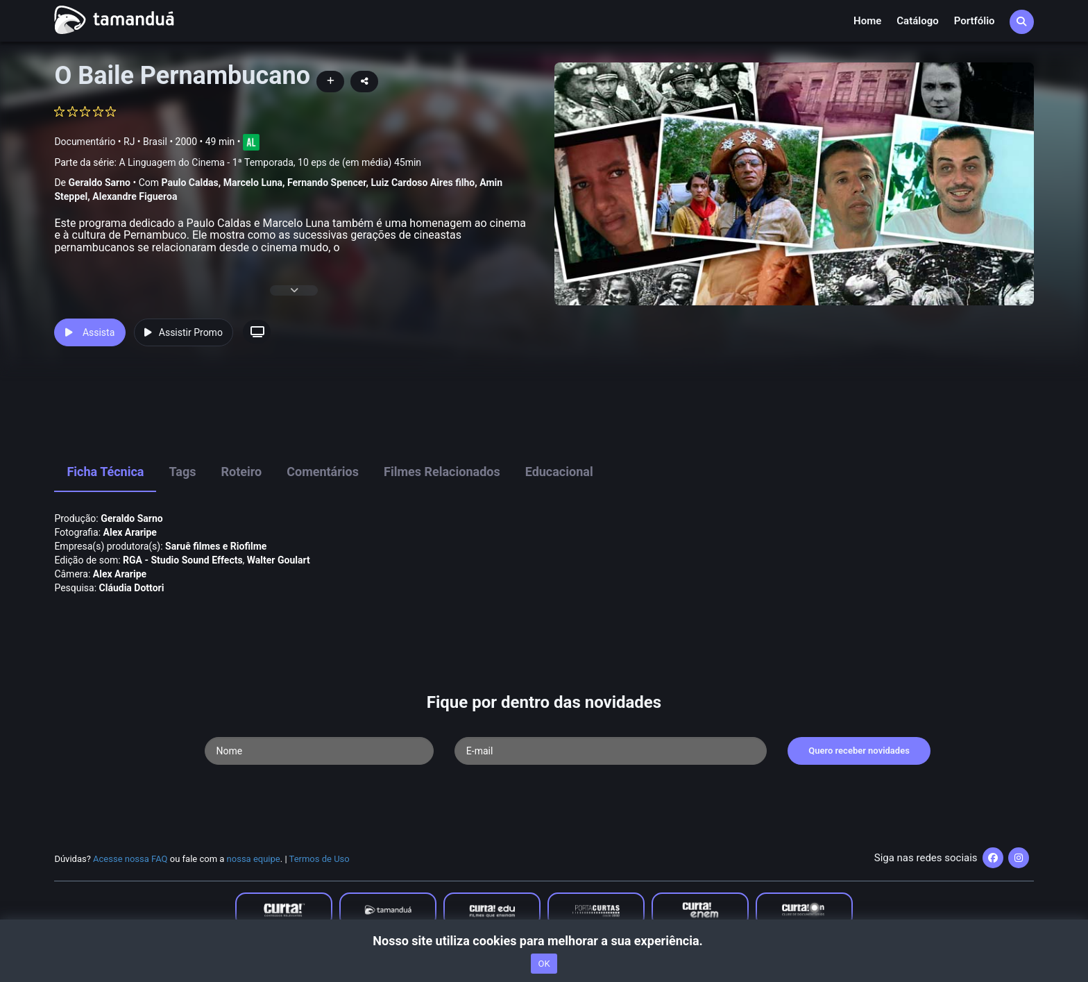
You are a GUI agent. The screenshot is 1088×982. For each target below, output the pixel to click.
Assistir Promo (183, 332)
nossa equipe (253, 859)
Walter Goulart (278, 560)
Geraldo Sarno (99, 182)
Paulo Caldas (189, 182)
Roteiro (241, 471)
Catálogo (917, 21)
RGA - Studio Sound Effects (183, 560)
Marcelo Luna (252, 182)
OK (544, 963)
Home (867, 21)
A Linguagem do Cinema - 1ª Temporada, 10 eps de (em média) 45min (270, 162)
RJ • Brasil (145, 141)
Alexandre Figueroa (134, 196)
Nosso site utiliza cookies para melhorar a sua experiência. (544, 940)
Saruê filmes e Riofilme (215, 546)
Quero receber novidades (859, 750)
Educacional (559, 471)
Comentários (323, 471)
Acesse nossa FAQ (130, 859)
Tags (182, 471)
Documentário (84, 141)
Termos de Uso (319, 859)
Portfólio (974, 21)
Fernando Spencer (326, 182)
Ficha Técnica (105, 471)
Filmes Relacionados (442, 471)
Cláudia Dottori (131, 587)
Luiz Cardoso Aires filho (423, 182)
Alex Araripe (130, 532)
